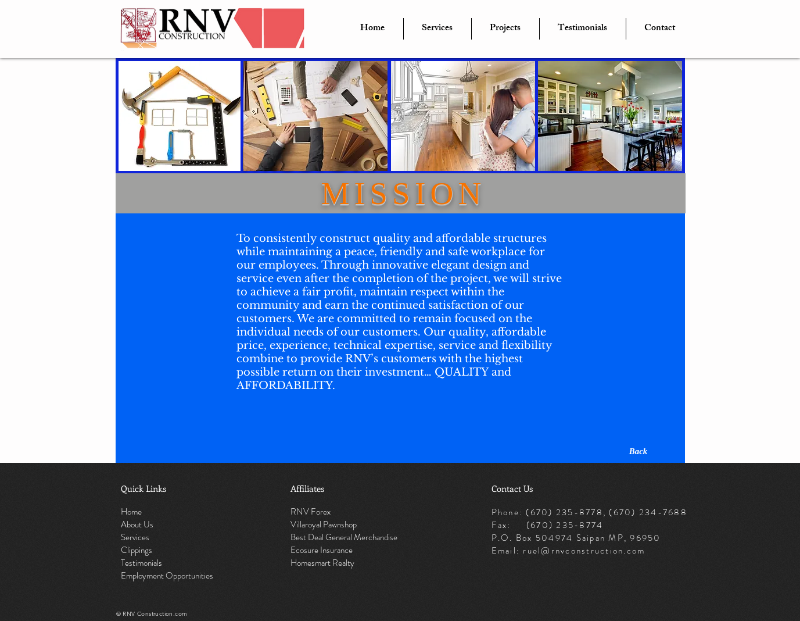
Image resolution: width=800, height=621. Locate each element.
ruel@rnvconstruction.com (584, 550)
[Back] (638, 451)
